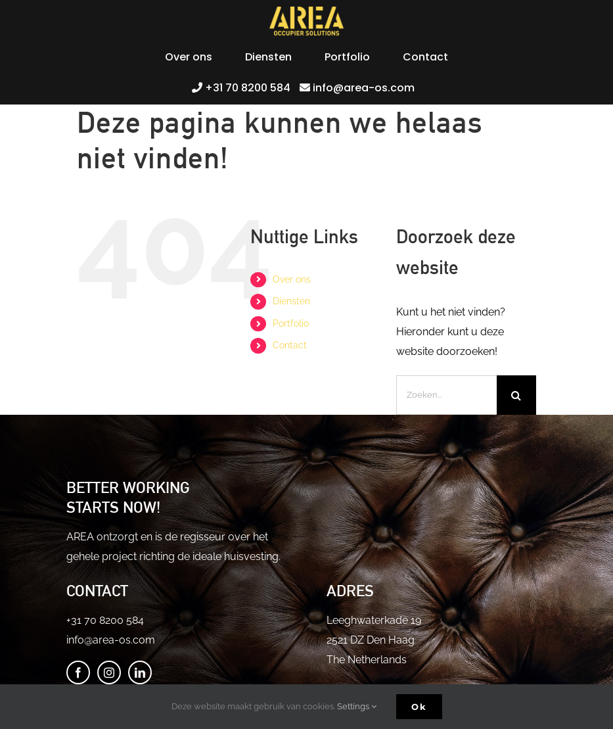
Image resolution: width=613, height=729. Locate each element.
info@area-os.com (110, 640)
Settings (356, 706)
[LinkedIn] (140, 672)
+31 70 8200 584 (105, 620)
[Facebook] (78, 672)
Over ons (292, 279)
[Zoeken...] (446, 395)
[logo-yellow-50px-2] (306, 11)
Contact (290, 345)
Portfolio (291, 323)
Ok (419, 706)
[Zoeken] (516, 395)
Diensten (291, 301)
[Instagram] (109, 672)
